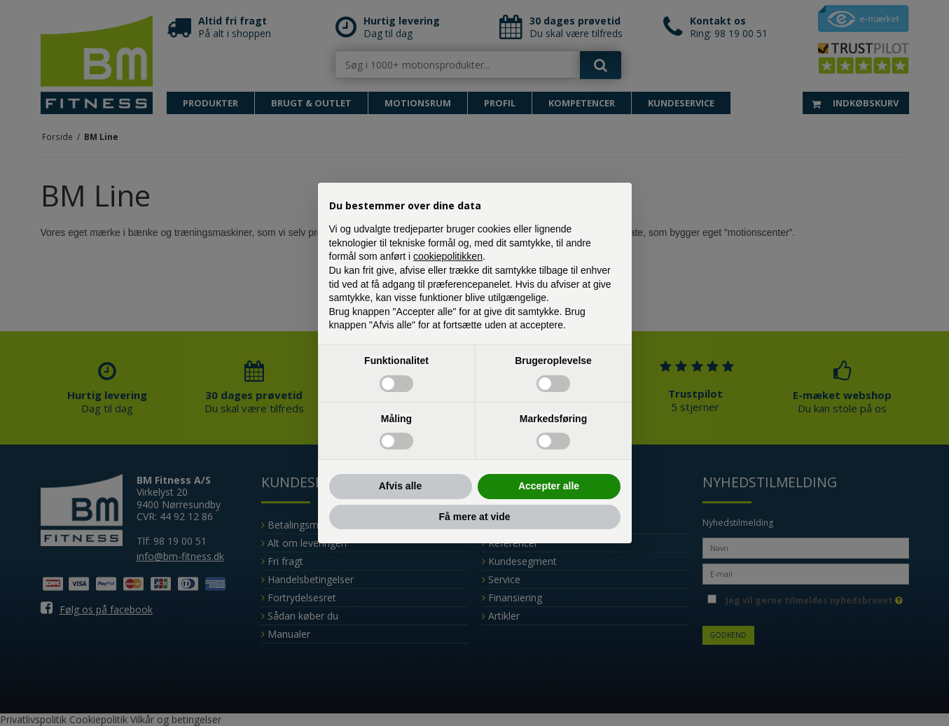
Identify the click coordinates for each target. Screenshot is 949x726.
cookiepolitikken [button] (448, 256)
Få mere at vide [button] (475, 516)
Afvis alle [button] (400, 485)
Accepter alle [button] (548, 485)
